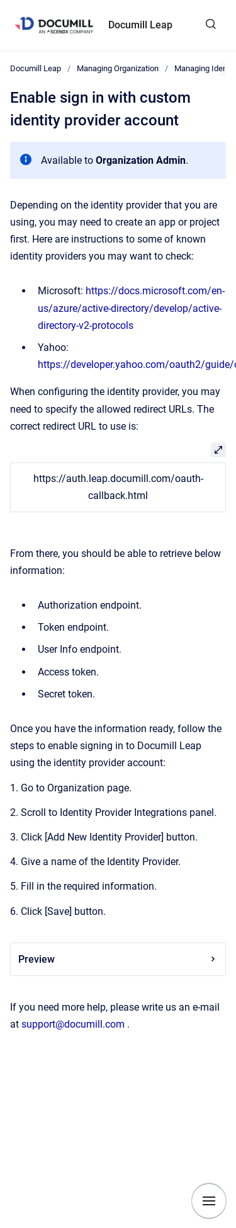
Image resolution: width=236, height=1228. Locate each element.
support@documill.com (73, 1024)
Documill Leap (140, 25)
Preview (118, 959)
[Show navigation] (209, 1201)
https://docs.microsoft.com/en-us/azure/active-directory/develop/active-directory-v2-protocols (131, 308)
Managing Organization (118, 68)
